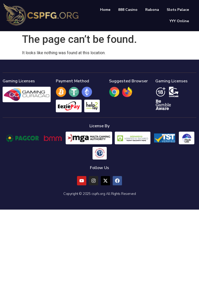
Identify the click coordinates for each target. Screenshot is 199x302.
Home (108, 9)
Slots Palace (180, 9)
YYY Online (182, 20)
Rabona (155, 9)
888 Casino (130, 9)
